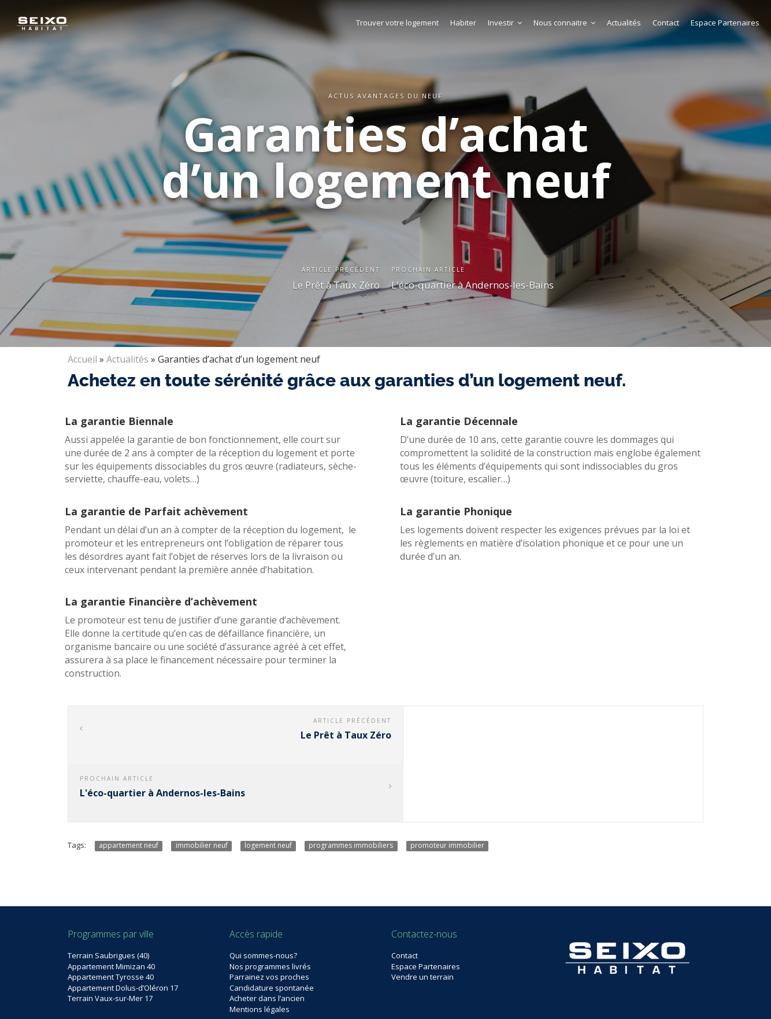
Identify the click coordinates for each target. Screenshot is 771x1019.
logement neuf (268, 787)
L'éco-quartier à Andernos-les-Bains (473, 284)
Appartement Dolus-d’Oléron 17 (123, 930)
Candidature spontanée (271, 930)
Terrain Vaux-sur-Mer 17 (110, 940)
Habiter (463, 22)
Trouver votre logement (397, 22)
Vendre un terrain (422, 919)
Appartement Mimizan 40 (111, 908)
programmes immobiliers (351, 787)
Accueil (82, 359)
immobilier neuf (202, 787)
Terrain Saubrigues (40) (108, 897)
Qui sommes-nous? (263, 897)
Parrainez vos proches (269, 919)
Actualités (624, 22)
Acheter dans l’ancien (267, 940)
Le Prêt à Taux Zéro (335, 284)
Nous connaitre (564, 22)
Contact (666, 22)
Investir (505, 22)
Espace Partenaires (725, 22)
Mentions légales (259, 951)
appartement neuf (128, 787)
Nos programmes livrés (270, 908)
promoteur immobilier (447, 787)
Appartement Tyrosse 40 (111, 919)
